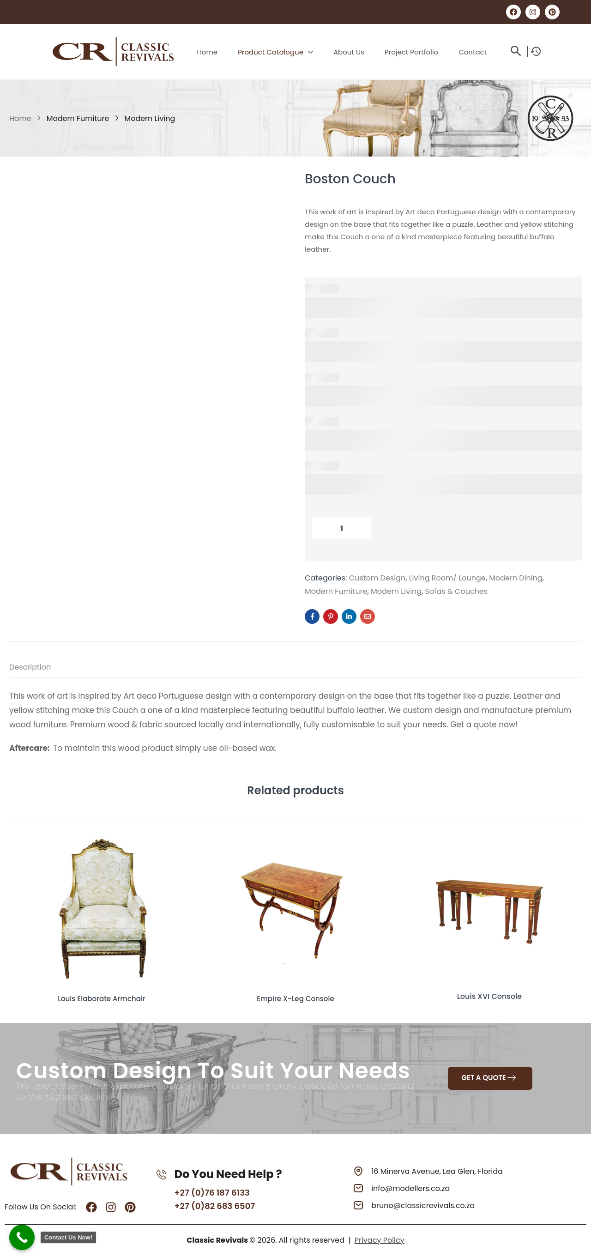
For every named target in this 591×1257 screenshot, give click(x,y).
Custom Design (377, 578)
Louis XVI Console (489, 996)
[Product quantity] (341, 528)
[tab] (39, 668)
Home (20, 118)
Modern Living (149, 118)
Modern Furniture (78, 118)
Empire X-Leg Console (295, 996)
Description (30, 667)
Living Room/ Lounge (447, 578)
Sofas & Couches (456, 591)
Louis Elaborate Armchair (101, 996)
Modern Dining (516, 578)
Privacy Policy (379, 1239)
